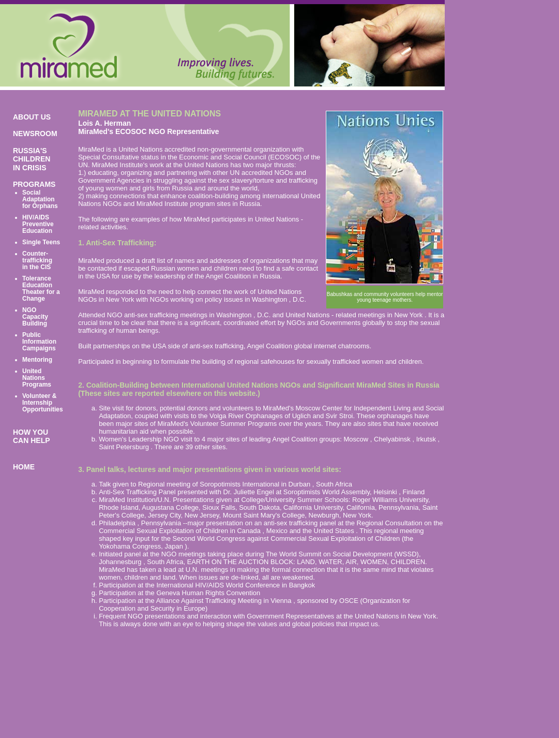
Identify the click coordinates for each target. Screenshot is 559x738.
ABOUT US (32, 117)
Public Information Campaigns (39, 341)
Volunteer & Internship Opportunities (42, 402)
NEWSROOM (35, 133)
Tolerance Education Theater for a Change (41, 288)
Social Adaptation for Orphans (40, 199)
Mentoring (37, 359)
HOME (24, 467)
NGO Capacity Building (35, 316)
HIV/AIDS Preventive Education (38, 224)
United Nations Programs (36, 377)
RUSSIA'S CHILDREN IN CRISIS (31, 159)
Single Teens (41, 242)
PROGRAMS (34, 184)
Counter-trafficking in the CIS (37, 260)
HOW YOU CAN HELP (31, 436)
